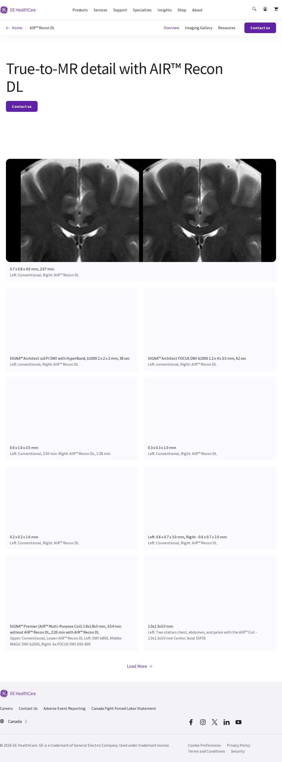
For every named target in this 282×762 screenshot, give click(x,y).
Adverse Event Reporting (65, 708)
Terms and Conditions (206, 751)
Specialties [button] (142, 9)
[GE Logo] (18, 9)
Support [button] (120, 9)
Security (238, 751)
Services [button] (100, 9)
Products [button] (80, 9)
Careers (6, 708)
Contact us (260, 27)
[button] (254, 13)
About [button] (197, 9)
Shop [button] (182, 9)
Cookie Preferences (204, 745)
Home (14, 27)
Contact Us (28, 708)
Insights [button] (165, 9)
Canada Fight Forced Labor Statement (124, 708)
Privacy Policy (238, 745)
